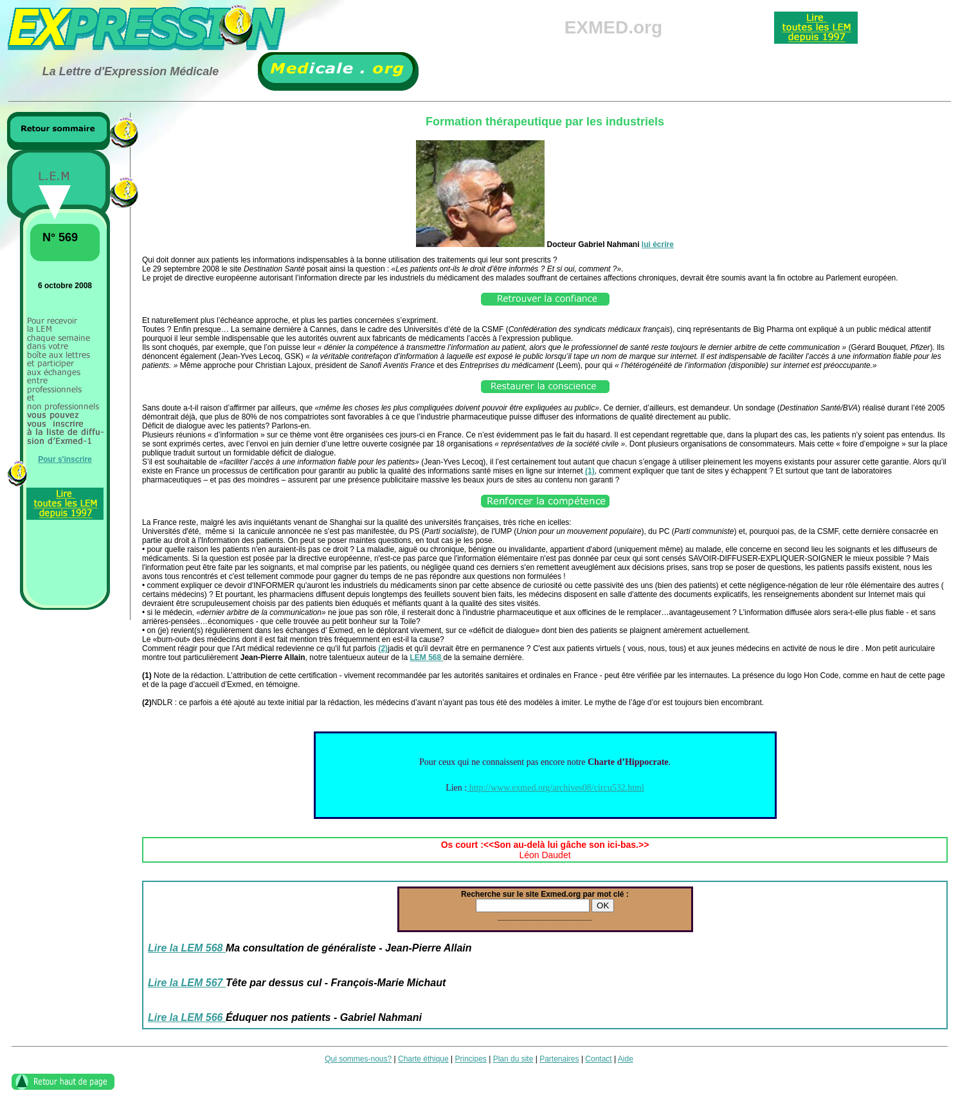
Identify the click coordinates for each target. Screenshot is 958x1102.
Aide (625, 1058)
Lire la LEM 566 (187, 1017)
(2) (383, 648)
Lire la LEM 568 (187, 947)
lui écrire (658, 244)
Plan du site (513, 1058)
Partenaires (559, 1058)
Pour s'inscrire (65, 459)
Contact (598, 1058)
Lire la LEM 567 (187, 982)
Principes (471, 1058)
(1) (590, 470)
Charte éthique (423, 1058)
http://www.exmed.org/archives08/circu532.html (555, 788)
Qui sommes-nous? (358, 1058)
